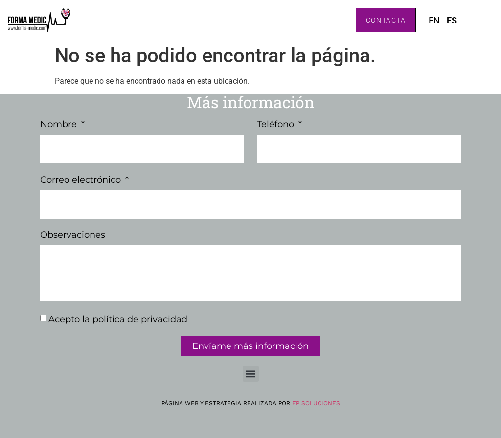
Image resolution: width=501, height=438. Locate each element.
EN (434, 20)
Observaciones (72, 235)
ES (452, 20)
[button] (251, 374)
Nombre (59, 125)
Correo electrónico (81, 180)
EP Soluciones (316, 403)
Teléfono (276, 125)
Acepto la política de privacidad (117, 319)
